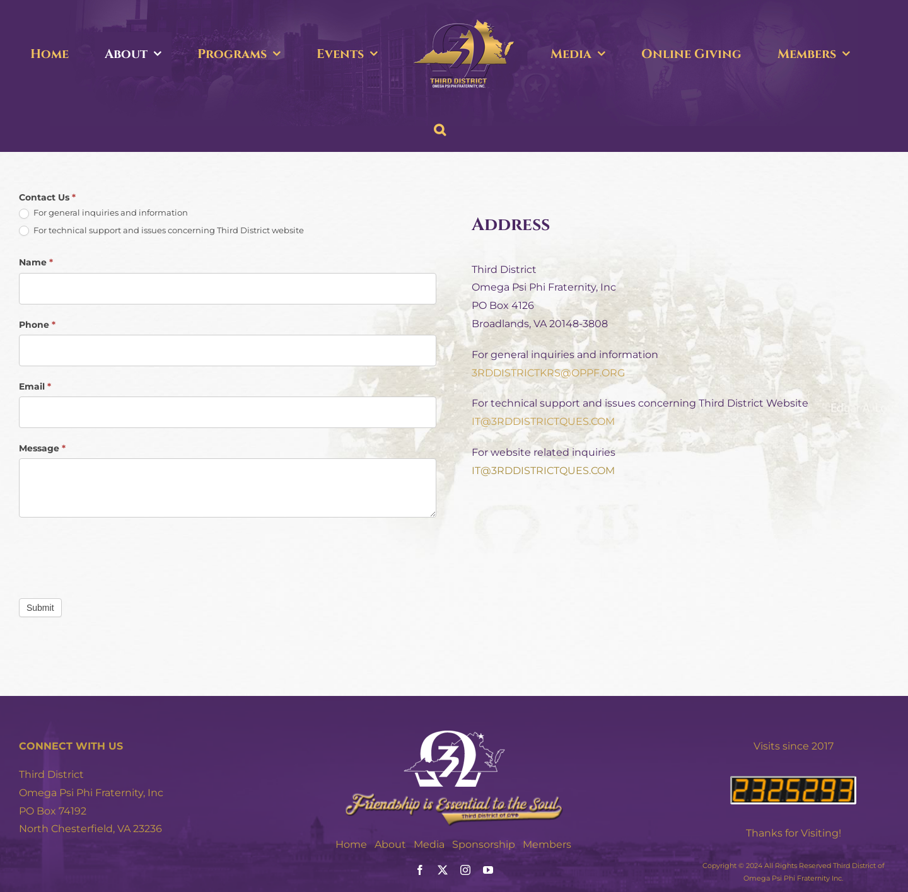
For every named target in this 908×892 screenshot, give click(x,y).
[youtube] (488, 870)
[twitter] (443, 870)
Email (35, 386)
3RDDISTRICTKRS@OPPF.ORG (548, 373)
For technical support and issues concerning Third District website (161, 230)
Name (36, 262)
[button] (440, 130)
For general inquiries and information (103, 213)
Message (42, 448)
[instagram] (465, 870)
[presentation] (115, 554)
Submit (40, 608)
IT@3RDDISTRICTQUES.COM (543, 421)
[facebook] (420, 870)
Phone (37, 324)
